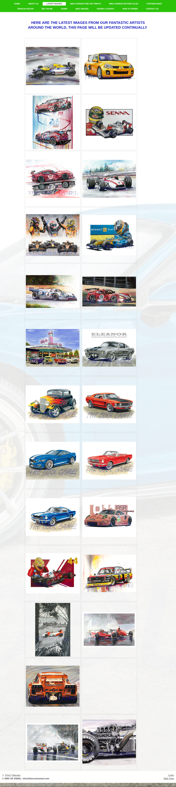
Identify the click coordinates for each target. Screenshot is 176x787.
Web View (169, 778)
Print (6, 775)
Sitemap (16, 775)
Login (171, 775)
